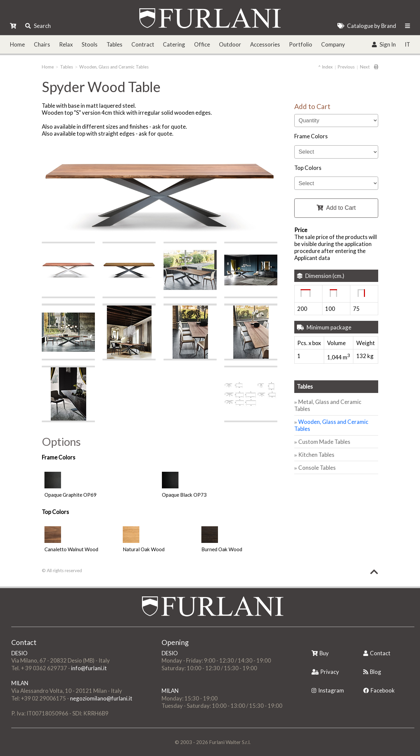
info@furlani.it (89, 668)
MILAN (19, 683)
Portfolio (300, 44)
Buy (320, 653)
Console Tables (317, 467)
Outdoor (230, 44)
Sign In (384, 44)
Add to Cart (336, 207)
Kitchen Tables (316, 454)
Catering (174, 44)
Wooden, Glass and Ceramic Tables (114, 66)
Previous (346, 66)
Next (365, 66)
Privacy (325, 671)
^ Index (325, 66)
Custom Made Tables (324, 441)
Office (202, 44)
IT (407, 44)
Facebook (379, 690)
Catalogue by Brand (366, 25)
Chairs (42, 44)
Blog (372, 671)
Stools (90, 44)
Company (333, 44)
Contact (376, 653)
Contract (142, 44)
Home (17, 44)
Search (37, 25)
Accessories (265, 44)
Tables (114, 44)
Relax (66, 44)
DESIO (19, 653)
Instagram (328, 690)
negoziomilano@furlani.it (101, 698)
